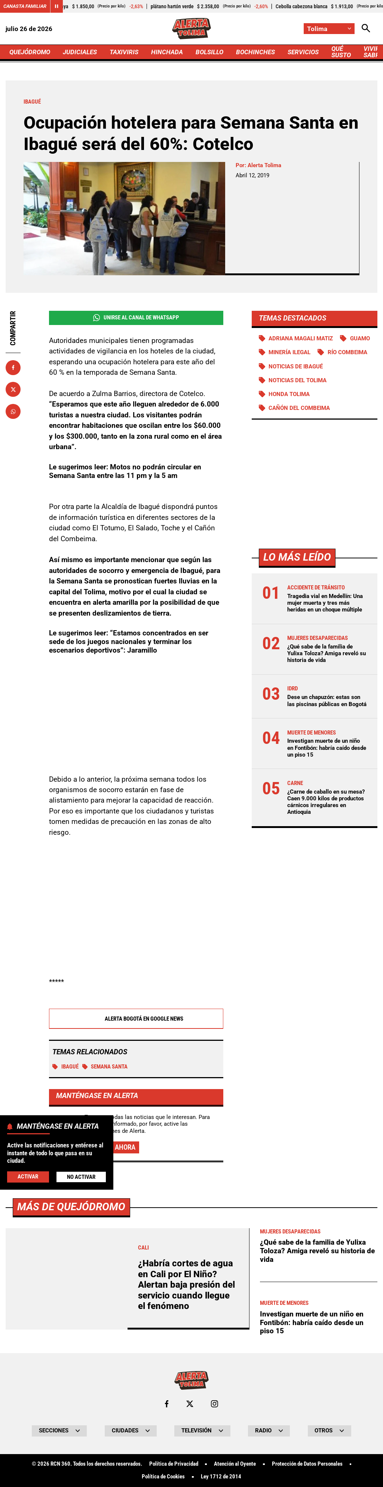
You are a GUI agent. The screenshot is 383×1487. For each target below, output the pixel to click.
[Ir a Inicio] (191, 28)
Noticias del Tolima (298, 380)
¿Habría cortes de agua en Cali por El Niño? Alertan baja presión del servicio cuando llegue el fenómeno (186, 1284)
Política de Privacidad (173, 1464)
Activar (28, 1176)
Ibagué (65, 1066)
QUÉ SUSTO (341, 52)
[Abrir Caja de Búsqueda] (366, 28)
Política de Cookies (163, 1477)
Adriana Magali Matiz (301, 338)
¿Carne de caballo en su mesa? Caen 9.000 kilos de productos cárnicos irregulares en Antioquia (326, 802)
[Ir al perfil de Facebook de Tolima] (166, 1403)
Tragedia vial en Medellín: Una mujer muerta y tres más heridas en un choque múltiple (325, 603)
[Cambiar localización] (329, 28)
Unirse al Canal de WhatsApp (136, 317)
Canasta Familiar (24, 6)
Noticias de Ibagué (296, 366)
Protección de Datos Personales (307, 1464)
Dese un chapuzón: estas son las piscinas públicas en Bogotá (327, 700)
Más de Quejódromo (71, 1207)
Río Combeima (347, 352)
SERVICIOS (303, 52)
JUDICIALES (80, 52)
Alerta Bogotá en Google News (136, 1019)
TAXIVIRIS (124, 52)
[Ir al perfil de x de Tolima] (189, 1403)
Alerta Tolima (264, 165)
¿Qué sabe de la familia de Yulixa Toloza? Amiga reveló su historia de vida (326, 653)
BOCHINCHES (255, 52)
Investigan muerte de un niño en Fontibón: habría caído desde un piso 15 (326, 748)
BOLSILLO (209, 52)
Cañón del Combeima (299, 408)
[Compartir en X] (13, 389)
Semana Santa (105, 1066)
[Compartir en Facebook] (13, 367)
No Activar (81, 1177)
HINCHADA (167, 52)
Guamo (360, 338)
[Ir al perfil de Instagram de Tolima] (214, 1403)
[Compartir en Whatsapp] (13, 411)
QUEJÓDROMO (29, 52)
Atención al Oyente (235, 1464)
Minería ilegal (289, 352)
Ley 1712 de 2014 (221, 1477)
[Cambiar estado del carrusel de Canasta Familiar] (56, 6)
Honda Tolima (289, 394)
